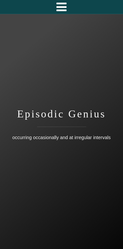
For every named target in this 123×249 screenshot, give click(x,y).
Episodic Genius (61, 114)
